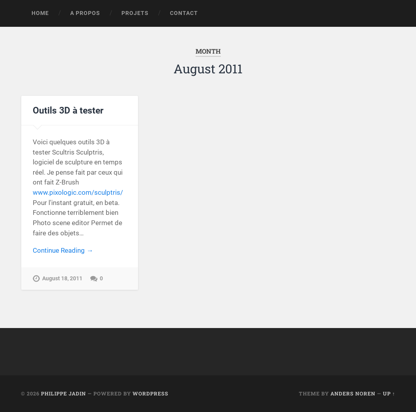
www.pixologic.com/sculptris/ (78, 192)
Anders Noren (352, 393)
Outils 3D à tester (68, 110)
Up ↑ (389, 393)
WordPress (150, 393)
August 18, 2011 (62, 278)
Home (40, 13)
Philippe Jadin (63, 393)
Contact (184, 13)
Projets (135, 13)
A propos (85, 13)
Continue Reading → (63, 250)
